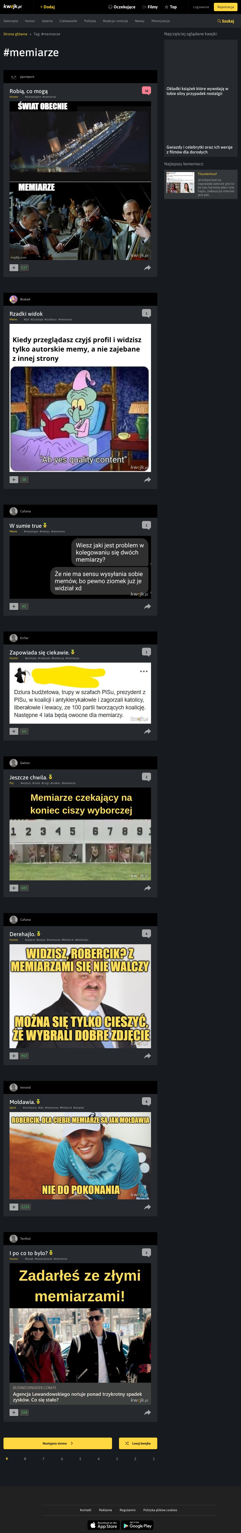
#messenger (31, 531)
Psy (12, 783)
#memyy (45, 531)
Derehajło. (25, 934)
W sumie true (28, 526)
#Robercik (68, 939)
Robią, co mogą (29, 91)
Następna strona (58, 1444)
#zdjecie (30, 939)
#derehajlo (81, 939)
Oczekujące (124, 6)
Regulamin (128, 1510)
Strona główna (15, 34)
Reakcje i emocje (115, 21)
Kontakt (85, 1510)
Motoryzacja (160, 21)
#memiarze (49, 96)
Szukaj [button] (228, 21)
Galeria (47, 21)
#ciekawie (44, 658)
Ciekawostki (68, 21)
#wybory (26, 783)
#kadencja (57, 658)
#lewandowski (43, 1258)
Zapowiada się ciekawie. (42, 652)
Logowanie (201, 7)
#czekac (56, 783)
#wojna (40, 939)
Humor (30, 21)
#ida (41, 1107)
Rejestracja (225, 7)
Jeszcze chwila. (31, 777)
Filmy (153, 6)
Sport (13, 1107)
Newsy (140, 21)
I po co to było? (31, 1253)
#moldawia (30, 1107)
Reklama (105, 1510)
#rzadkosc (51, 319)
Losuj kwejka (138, 1444)
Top (173, 6)
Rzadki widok (26, 314)
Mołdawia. (25, 1102)
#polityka (31, 658)
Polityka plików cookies (160, 1510)
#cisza (36, 783)
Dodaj (49, 6)
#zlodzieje (37, 319)
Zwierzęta (10, 21)
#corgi (45, 783)
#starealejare (33, 96)
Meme (13, 319)
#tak (26, 319)
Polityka (90, 21)
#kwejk (29, 1258)
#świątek (78, 1107)
